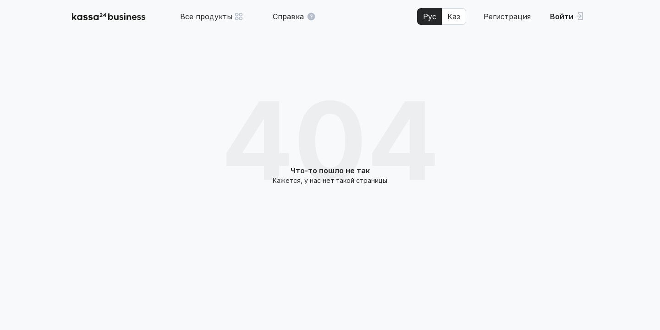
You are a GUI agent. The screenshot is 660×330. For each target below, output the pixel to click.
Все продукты (211, 16)
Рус (429, 16)
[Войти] (566, 16)
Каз (453, 16)
